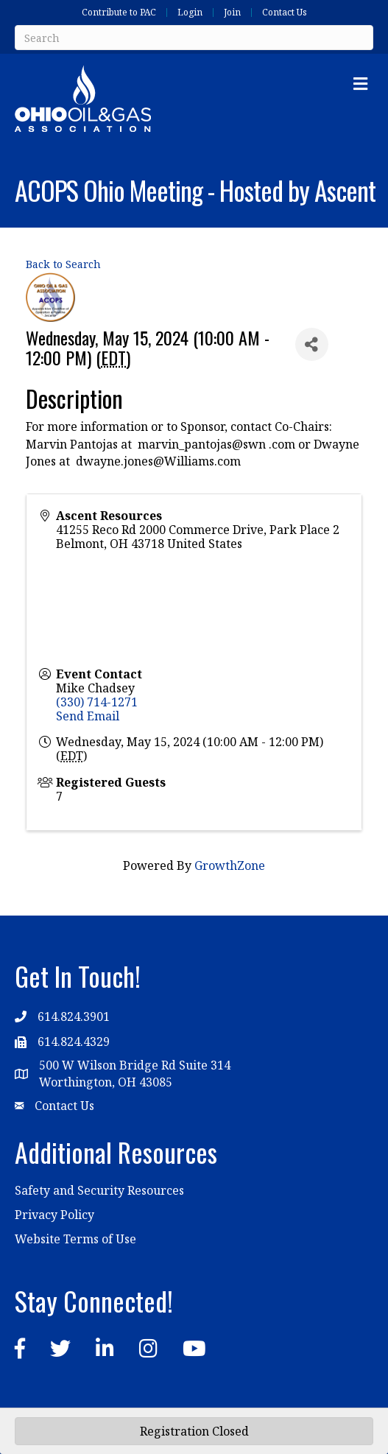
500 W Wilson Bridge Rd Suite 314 (134, 1065)
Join (232, 12)
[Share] (311, 344)
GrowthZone (229, 865)
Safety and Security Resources (99, 1190)
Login (189, 12)
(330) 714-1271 (97, 702)
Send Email (87, 716)
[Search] (194, 37)
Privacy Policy (54, 1215)
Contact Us (284, 12)
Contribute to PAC (119, 12)
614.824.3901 (74, 1016)
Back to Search (63, 264)
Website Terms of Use (75, 1239)
